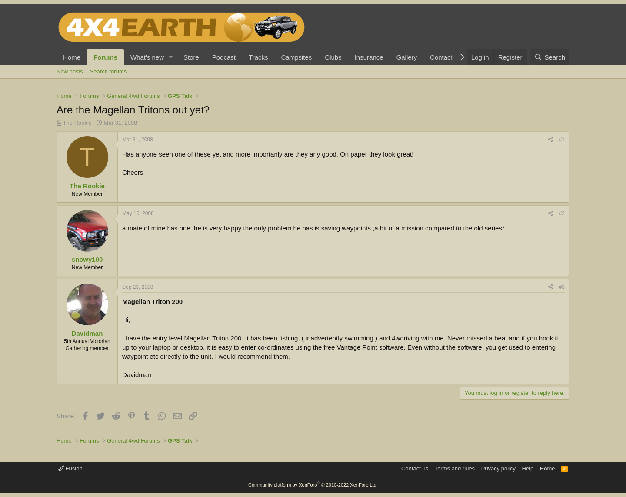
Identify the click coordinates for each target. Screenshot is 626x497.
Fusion (70, 468)
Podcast (224, 57)
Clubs (333, 57)
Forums (105, 57)
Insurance (369, 57)
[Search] (549, 57)
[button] (171, 57)
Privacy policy (498, 468)
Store (191, 57)
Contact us (414, 468)
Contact (441, 57)
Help (528, 468)
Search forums (108, 71)
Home (71, 57)
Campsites (296, 57)
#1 (562, 140)
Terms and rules (455, 468)
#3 (562, 287)
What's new (147, 57)
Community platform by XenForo (313, 484)
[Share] (550, 140)
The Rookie (77, 123)
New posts (70, 71)
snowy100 (87, 259)
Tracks (258, 57)
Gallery (406, 57)
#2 (562, 213)
